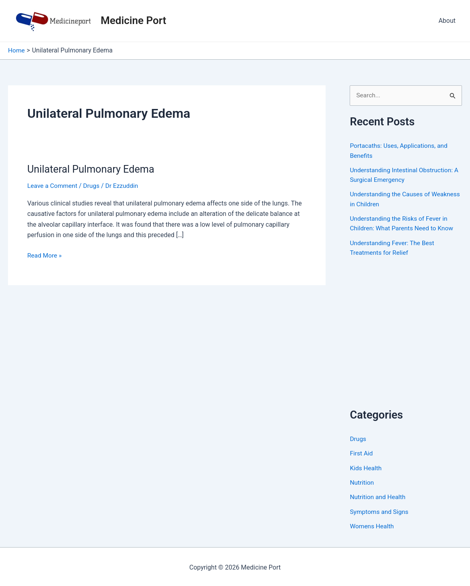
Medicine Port (133, 20)
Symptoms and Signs (380, 510)
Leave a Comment (53, 185)
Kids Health (366, 467)
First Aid (361, 452)
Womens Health (372, 524)
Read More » (45, 255)
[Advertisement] (410, 340)
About (447, 20)
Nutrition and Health (378, 495)
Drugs (93, 185)
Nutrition (362, 481)
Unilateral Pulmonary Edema (92, 169)
